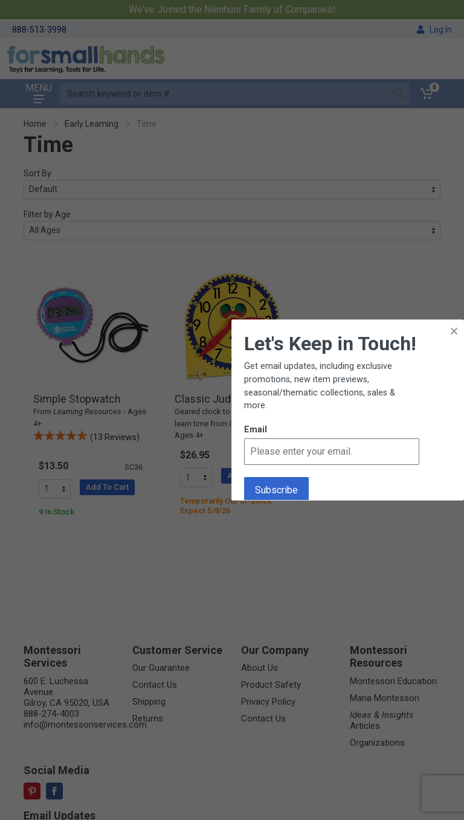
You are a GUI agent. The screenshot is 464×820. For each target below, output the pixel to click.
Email (255, 429)
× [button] (454, 331)
